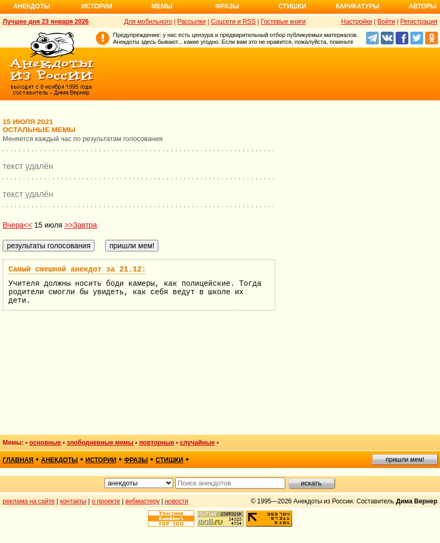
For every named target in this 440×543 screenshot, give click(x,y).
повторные (156, 442)
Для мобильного (148, 21)
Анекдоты (31, 6)
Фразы (227, 6)
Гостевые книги (283, 21)
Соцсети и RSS (233, 21)
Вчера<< (17, 225)
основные (45, 442)
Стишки (292, 6)
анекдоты (59, 460)
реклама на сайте (29, 501)
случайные (197, 442)
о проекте (106, 501)
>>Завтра (80, 225)
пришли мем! (405, 459)
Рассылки (191, 21)
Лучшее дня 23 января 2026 (46, 21)
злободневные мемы (100, 442)
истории (101, 460)
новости (176, 501)
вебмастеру (142, 501)
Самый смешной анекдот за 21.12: (77, 269)
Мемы (162, 6)
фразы (136, 460)
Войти (386, 21)
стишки (169, 460)
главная (18, 460)
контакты (73, 501)
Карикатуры (357, 6)
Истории (97, 6)
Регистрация (418, 21)
